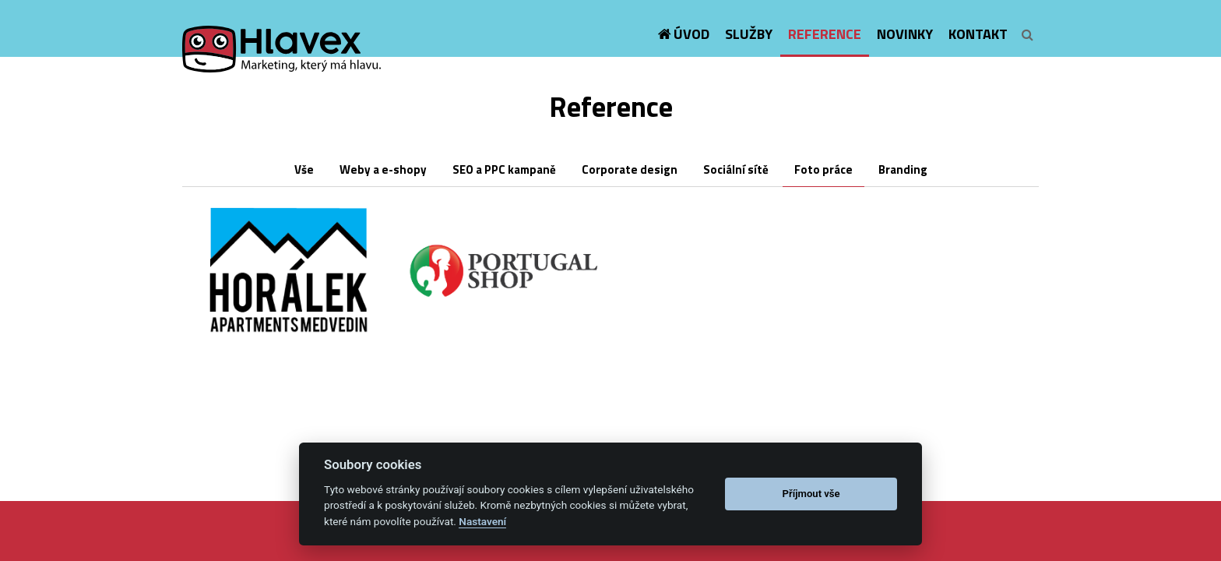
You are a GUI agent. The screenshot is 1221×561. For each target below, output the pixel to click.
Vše (304, 169)
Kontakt (978, 33)
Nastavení (482, 521)
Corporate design (629, 169)
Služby (748, 33)
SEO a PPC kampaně (504, 169)
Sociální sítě (736, 169)
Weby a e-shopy (383, 169)
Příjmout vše (811, 493)
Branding (902, 169)
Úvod (691, 33)
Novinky (905, 33)
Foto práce (823, 169)
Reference (824, 33)
